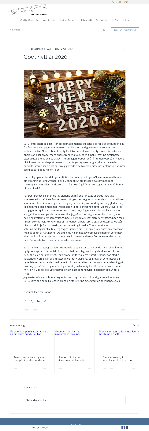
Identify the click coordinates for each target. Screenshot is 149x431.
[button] (49, 20)
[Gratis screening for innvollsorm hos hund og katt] (119, 341)
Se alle (136, 325)
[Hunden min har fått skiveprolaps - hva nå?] (74, 341)
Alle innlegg (15, 30)
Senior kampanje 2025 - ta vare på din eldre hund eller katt (29, 359)
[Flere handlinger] (123, 48)
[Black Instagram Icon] (127, 427)
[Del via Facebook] (25, 301)
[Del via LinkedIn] (38, 301)
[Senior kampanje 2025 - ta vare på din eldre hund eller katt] (30, 341)
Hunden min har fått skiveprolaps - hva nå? (71, 359)
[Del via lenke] (45, 301)
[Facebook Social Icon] (123, 427)
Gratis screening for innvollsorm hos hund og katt (117, 359)
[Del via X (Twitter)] (31, 301)
